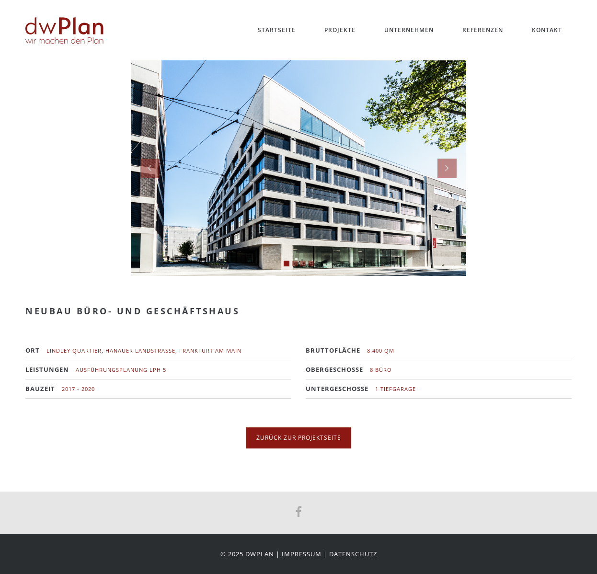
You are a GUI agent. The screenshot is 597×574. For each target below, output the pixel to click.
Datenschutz (353, 554)
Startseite (277, 30)
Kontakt (547, 30)
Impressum (301, 554)
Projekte (340, 30)
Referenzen (482, 30)
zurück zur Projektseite (298, 438)
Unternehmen (409, 30)
